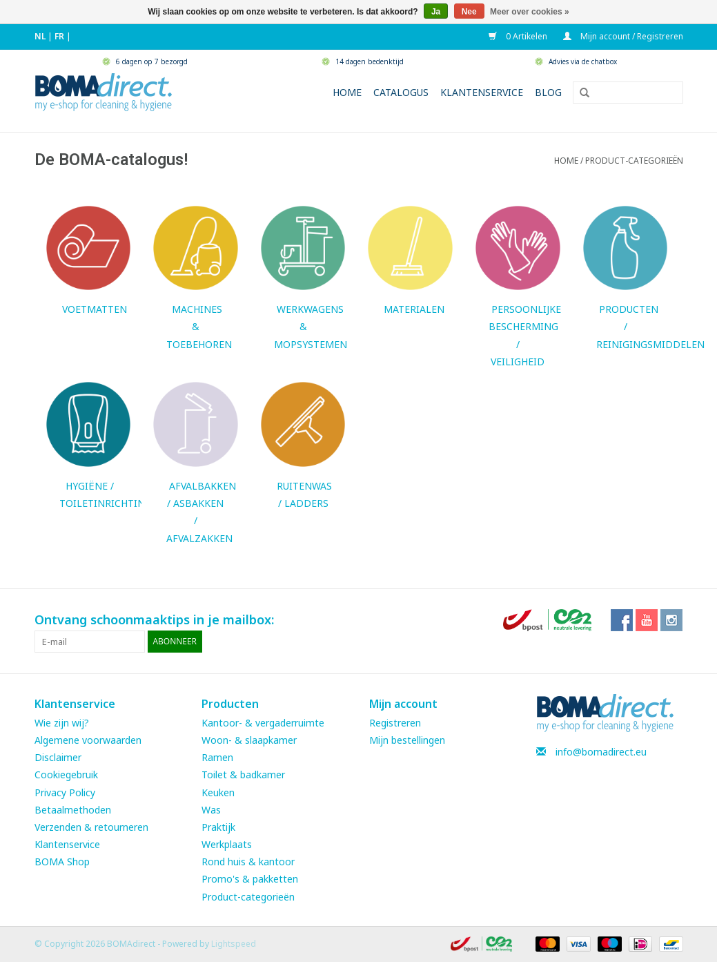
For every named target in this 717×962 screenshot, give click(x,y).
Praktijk (218, 827)
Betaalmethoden (73, 809)
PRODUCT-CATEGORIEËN (634, 160)
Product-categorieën (248, 896)
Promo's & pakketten (250, 878)
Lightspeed (233, 944)
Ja (435, 12)
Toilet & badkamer (243, 774)
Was (211, 809)
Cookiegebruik (66, 774)
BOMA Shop (62, 861)
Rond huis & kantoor (248, 861)
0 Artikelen (519, 36)
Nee (469, 12)
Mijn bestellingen (407, 740)
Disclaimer (58, 757)
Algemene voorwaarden (88, 740)
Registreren (395, 722)
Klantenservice (481, 92)
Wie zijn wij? (62, 722)
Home (347, 92)
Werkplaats (227, 844)
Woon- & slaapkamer (249, 740)
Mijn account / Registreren (623, 36)
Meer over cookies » (529, 12)
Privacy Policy (65, 792)
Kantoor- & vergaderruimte (263, 722)
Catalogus (401, 92)
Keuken (218, 792)
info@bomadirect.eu (601, 751)
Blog (548, 92)
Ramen (217, 757)
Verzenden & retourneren (91, 827)
